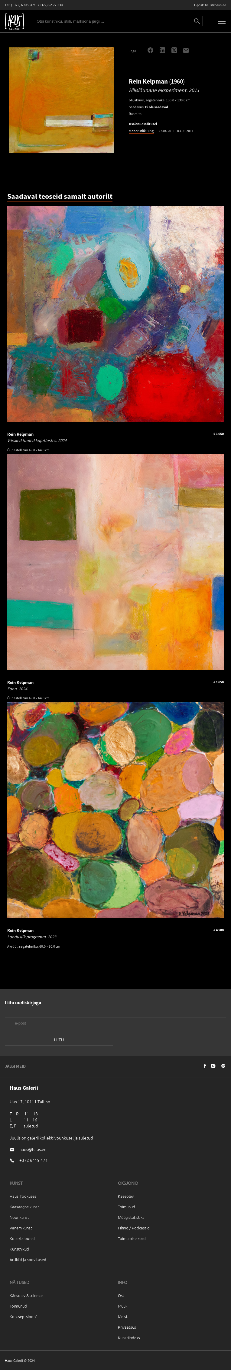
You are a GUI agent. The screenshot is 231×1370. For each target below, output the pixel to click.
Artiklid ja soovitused (28, 1259)
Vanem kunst (21, 1228)
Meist (123, 1316)
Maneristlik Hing (141, 131)
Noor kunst (19, 1217)
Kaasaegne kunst (24, 1206)
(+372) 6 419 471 (23, 5)
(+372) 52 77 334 (50, 5)
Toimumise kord (132, 1238)
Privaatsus (127, 1327)
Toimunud (126, 1206)
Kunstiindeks (129, 1337)
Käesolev (126, 1196)
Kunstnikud (19, 1249)
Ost (121, 1295)
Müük (122, 1306)
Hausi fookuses (23, 1196)
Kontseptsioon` (23, 1316)
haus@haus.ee (215, 5)
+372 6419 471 (33, 1160)
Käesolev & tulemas (27, 1295)
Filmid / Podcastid (134, 1228)
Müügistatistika (131, 1217)
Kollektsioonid (22, 1238)
